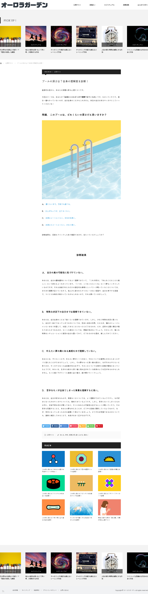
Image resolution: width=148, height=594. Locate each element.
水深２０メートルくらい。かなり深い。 (61, 225)
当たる (62, 435)
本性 (66, 435)
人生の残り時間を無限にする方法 (127, 51)
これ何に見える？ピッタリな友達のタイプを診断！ (81, 494)
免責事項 (36, 590)
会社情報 (15, 590)
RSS (3, 591)
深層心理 (72, 435)
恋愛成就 (126, 5)
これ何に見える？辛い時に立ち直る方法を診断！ (53, 519)
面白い (86, 435)
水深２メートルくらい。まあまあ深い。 (61, 218)
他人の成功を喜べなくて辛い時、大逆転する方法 (50, 51)
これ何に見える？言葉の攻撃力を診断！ (109, 470)
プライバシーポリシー (50, 590)
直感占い (92, 5)
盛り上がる (79, 435)
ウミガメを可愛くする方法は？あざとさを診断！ (81, 519)
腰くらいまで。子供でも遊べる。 (59, 204)
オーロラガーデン (129, 590)
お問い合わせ (64, 590)
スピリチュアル (109, 5)
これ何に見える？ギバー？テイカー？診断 (109, 494)
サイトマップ (26, 590)
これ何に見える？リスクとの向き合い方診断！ (53, 494)
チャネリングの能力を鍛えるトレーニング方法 (77, 51)
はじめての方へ (143, 5)
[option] (28, 39)
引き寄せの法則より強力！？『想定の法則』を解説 (25, 51)
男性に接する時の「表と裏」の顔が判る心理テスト (109, 519)
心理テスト (77, 5)
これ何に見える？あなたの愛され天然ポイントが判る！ (53, 470)
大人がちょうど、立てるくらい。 (58, 211)
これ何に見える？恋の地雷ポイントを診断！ (81, 470)
